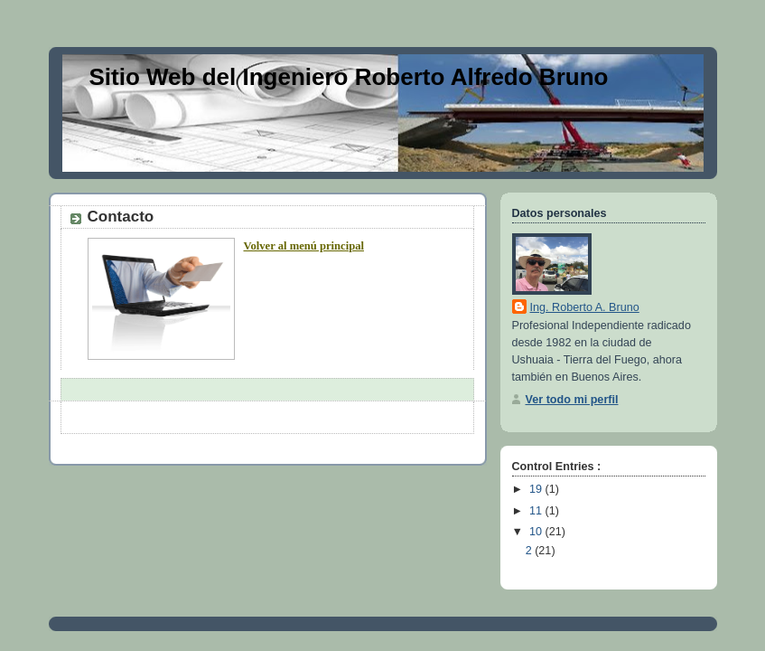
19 (537, 489)
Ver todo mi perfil (572, 399)
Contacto (121, 216)
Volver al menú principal (304, 246)
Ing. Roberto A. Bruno (584, 307)
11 (537, 511)
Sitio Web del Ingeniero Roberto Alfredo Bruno (349, 76)
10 (537, 531)
